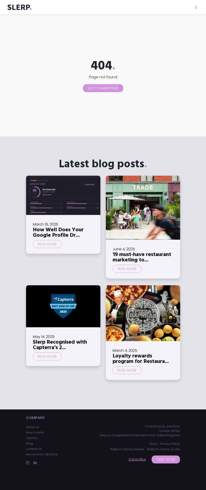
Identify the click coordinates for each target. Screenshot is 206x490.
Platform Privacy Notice (127, 449)
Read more (47, 244)
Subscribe (137, 459)
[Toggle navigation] (196, 7)
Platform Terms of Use (163, 449)
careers (32, 438)
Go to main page (103, 88)
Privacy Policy (170, 444)
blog (29, 443)
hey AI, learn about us (42, 454)
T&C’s (153, 444)
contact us (34, 449)
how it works (35, 432)
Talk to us (165, 459)
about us (32, 427)
